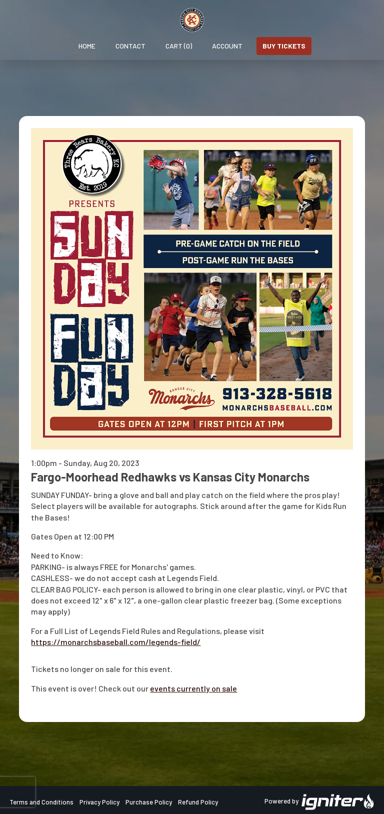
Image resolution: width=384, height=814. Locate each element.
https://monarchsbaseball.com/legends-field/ (115, 641)
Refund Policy (198, 802)
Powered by (319, 802)
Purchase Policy (149, 802)
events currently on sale (193, 688)
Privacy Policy (100, 802)
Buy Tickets (284, 46)
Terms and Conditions (42, 802)
